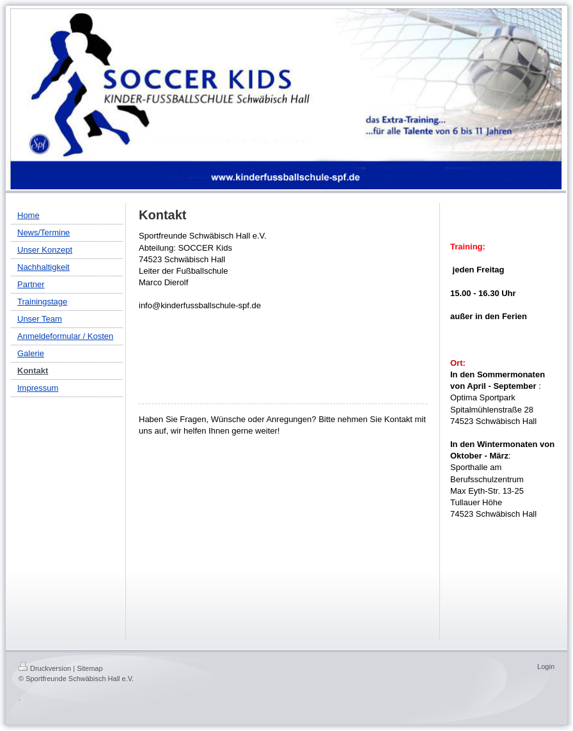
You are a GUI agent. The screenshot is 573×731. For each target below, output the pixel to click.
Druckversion (45, 668)
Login (545, 666)
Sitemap (89, 668)
